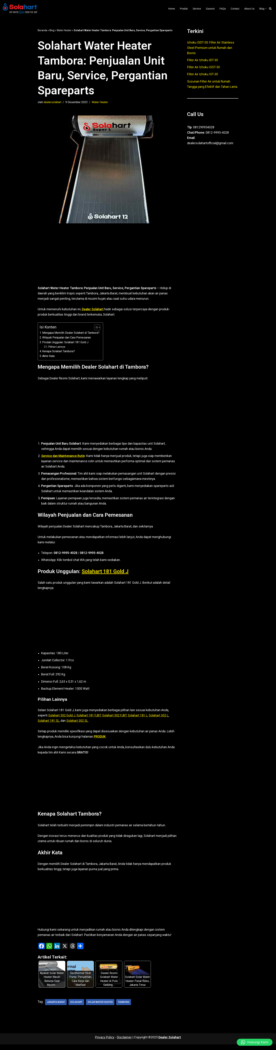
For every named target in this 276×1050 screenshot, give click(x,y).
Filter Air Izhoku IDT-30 (202, 60)
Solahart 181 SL (48, 725)
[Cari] (270, 8)
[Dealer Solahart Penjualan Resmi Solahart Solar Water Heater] (21, 8)
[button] (265, 8)
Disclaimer (124, 1043)
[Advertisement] (107, 260)
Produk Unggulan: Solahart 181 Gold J (65, 343)
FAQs (222, 8)
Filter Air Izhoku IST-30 (202, 75)
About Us (249, 8)
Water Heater (64, 30)
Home (170, 8)
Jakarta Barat (56, 1007)
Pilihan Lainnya (57, 347)
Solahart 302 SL (77, 725)
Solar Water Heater (101, 1007)
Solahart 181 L (138, 719)
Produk (183, 8)
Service (196, 8)
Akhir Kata (48, 357)
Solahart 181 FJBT (88, 719)
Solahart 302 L (159, 719)
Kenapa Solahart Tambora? (58, 352)
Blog (51, 30)
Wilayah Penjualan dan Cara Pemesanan (66, 338)
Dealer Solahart (169, 1043)
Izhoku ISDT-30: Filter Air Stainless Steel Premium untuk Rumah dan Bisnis (211, 48)
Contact (234, 8)
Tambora (125, 1007)
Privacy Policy (104, 1043)
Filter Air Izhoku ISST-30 (203, 67)
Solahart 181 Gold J (107, 574)
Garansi (209, 8)
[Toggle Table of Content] (96, 328)
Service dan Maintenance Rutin (63, 457)
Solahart (77, 1007)
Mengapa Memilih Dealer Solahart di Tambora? (71, 333)
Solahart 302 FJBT (114, 719)
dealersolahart (52, 102)
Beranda (42, 30)
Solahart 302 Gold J (61, 719)
